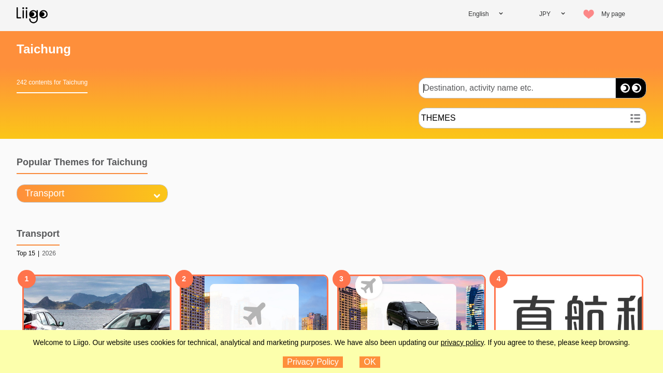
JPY (545, 14)
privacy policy (462, 342)
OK (370, 361)
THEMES (438, 117)
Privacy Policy (313, 361)
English (478, 14)
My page (613, 14)
